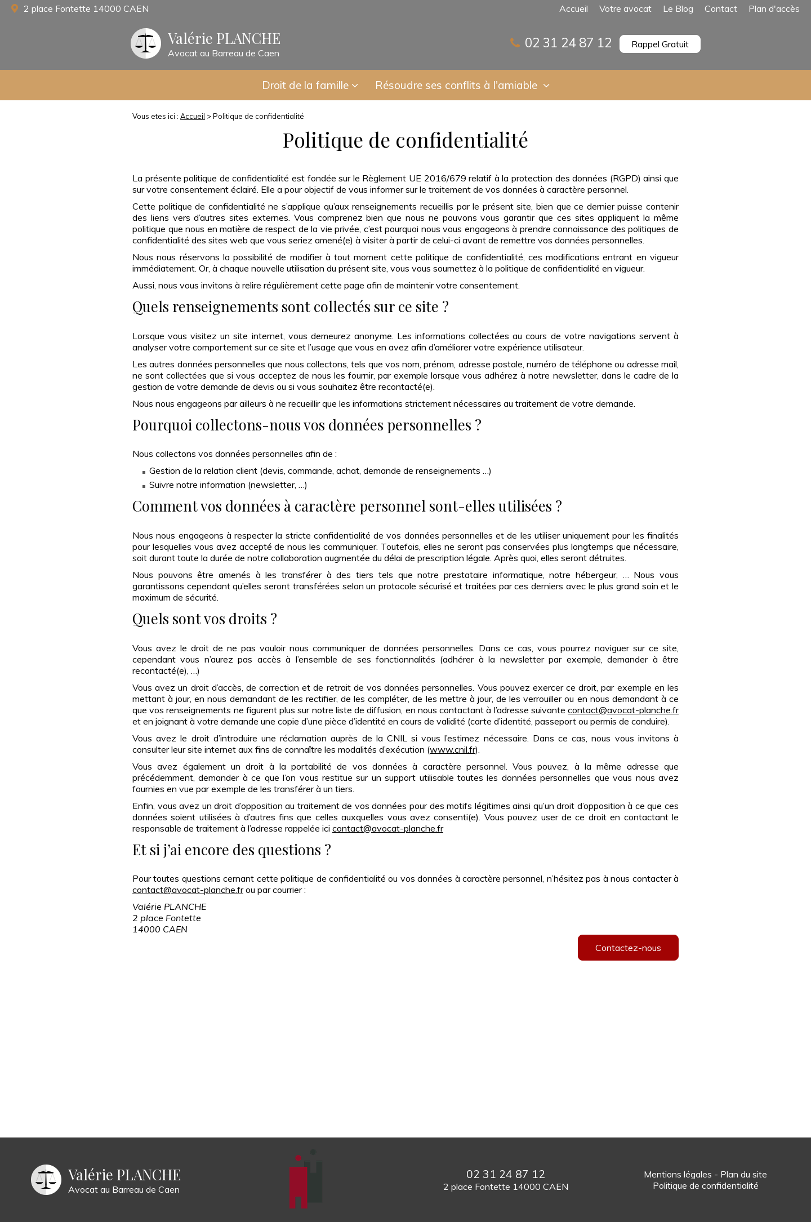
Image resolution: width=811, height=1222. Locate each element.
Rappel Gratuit (660, 44)
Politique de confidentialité (706, 1185)
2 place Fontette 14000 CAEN (85, 8)
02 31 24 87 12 (568, 42)
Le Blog (678, 8)
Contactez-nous (628, 947)
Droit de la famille (305, 85)
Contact (721, 8)
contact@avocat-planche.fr (623, 710)
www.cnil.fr (452, 749)
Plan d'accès (774, 8)
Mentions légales (678, 1174)
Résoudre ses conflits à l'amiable (457, 85)
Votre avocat (625, 8)
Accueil (573, 8)
